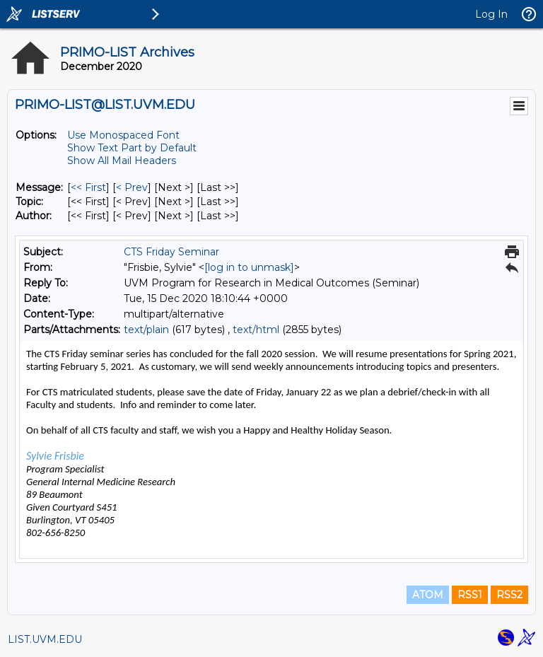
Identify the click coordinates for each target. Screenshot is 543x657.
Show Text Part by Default (132, 147)
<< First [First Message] (88, 187)
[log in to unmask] (249, 267)
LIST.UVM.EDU (45, 639)
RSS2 (509, 594)
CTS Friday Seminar (171, 251)
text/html (256, 329)
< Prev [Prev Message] (132, 187)
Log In (491, 14)
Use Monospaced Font (123, 135)
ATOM (427, 594)
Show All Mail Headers (121, 160)
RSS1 (469, 594)
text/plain (146, 329)
